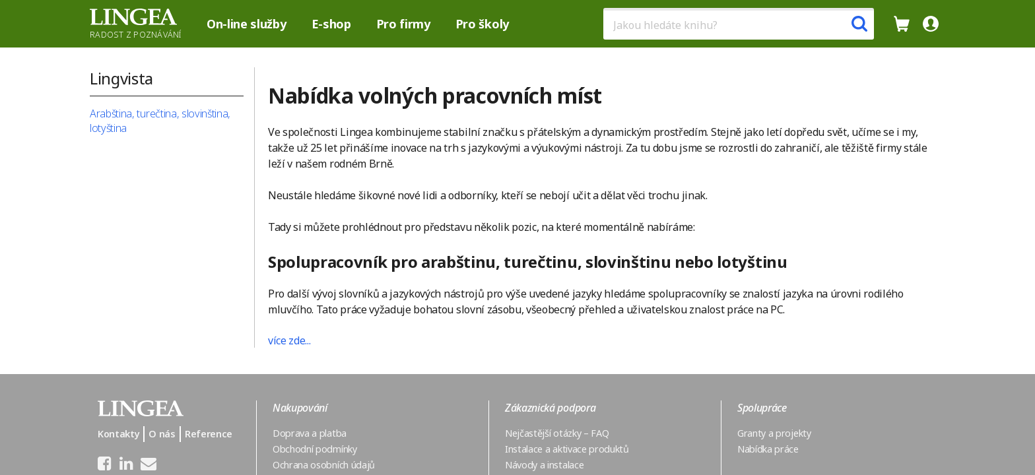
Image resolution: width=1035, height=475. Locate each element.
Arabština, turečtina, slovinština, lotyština (160, 120)
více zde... (289, 340)
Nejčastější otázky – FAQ (557, 433)
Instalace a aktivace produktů (567, 449)
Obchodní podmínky (315, 449)
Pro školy (482, 24)
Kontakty (118, 434)
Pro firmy (403, 24)
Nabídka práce (768, 449)
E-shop (331, 24)
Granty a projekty (774, 433)
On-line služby (246, 24)
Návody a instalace (544, 465)
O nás (162, 434)
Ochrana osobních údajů (324, 465)
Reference (208, 434)
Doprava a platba (310, 433)
